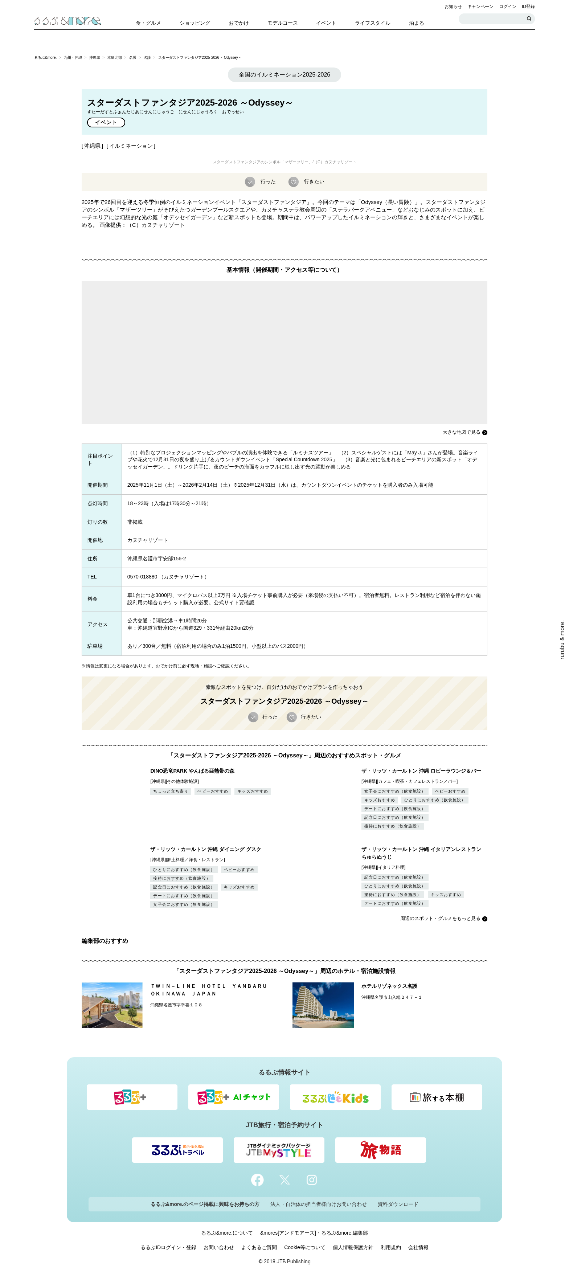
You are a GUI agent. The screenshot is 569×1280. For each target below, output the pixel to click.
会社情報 (418, 1247)
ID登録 (528, 6)
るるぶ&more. (45, 58)
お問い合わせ (219, 1247)
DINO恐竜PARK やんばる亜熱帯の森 (192, 771)
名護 (132, 58)
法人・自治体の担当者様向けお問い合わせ (318, 1204)
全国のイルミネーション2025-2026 (285, 74)
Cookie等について (305, 1247)
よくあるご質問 (259, 1247)
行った (267, 181)
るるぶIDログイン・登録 (168, 1247)
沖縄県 (94, 58)
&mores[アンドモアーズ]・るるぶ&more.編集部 (314, 1233)
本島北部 (114, 58)
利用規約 (391, 1247)
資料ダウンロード (398, 1204)
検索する (529, 18)
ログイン (507, 6)
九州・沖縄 (73, 58)
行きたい (313, 181)
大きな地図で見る (461, 432)
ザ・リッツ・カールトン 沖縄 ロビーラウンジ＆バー (421, 771)
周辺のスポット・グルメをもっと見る (440, 918)
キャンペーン (480, 6)
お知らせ (453, 6)
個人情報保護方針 (353, 1247)
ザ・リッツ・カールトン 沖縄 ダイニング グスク (205, 849)
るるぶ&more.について (227, 1233)
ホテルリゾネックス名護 (389, 986)
